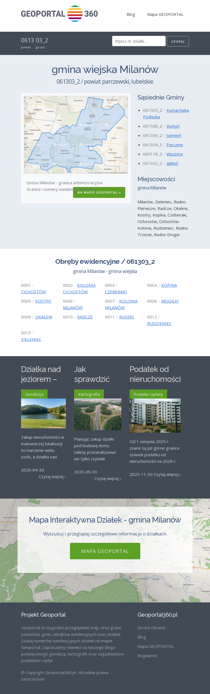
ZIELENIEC (31, 339)
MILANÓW (73, 307)
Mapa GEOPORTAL (165, 14)
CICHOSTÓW (33, 291)
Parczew (175, 144)
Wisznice (175, 154)
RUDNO (126, 317)
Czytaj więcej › (52, 476)
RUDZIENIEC (159, 323)
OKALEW (43, 317)
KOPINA (169, 285)
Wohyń (173, 126)
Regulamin (147, 651)
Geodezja (34, 394)
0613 (27, 40)
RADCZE (85, 317)
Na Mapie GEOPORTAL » (99, 192)
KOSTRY (43, 301)
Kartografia (89, 394)
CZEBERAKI (116, 291)
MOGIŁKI (170, 301)
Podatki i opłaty (148, 394)
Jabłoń (172, 163)
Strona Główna (151, 623)
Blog (131, 14)
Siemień (174, 135)
